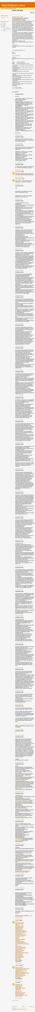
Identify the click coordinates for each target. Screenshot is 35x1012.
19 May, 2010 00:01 (18, 248)
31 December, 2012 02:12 (19, 887)
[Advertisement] (20, 1003)
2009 (3, 25)
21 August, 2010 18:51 (19, 704)
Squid (13, 21)
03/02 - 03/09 (5, 27)
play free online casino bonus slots (22, 870)
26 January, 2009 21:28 (19, 169)
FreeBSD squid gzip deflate (19, 88)
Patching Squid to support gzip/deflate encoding (7, 29)
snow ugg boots (18, 839)
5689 (16, 982)
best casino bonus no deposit (21, 808)
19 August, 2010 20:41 (19, 323)
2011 (3, 23)
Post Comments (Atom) (22, 1009)
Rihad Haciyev (18, 178)
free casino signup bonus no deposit (23, 863)
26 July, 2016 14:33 (18, 963)
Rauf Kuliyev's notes (13, 5)
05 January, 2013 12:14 (19, 907)
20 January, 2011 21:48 (19, 762)
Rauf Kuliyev (18, 171)
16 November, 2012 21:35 (19, 843)
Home (23, 1006)
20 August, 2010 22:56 (19, 516)
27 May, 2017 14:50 (18, 980)
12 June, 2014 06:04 (18, 918)
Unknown (17, 920)
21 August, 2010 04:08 (19, 565)
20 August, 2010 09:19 (19, 442)
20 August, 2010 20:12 (19, 491)
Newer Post (14, 1006)
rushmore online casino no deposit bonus (24, 800)
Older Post (32, 1006)
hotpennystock (18, 788)
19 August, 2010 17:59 (19, 295)
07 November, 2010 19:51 (19, 735)
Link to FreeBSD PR (16, 55)
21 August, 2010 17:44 (19, 690)
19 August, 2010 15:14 (19, 270)
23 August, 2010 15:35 (19, 729)
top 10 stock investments (20, 780)
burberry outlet (18, 840)
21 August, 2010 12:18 (19, 642)
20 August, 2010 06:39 (19, 419)
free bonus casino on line (20, 816)
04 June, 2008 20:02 (18, 143)
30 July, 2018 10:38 (18, 998)
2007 (3, 30)
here (24, 50)
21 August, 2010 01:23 (19, 539)
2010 (3, 24)
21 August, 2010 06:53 (19, 589)
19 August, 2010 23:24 (19, 346)
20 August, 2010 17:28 (19, 468)
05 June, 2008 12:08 (18, 162)
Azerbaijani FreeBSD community (4, 18)
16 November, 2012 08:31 (19, 791)
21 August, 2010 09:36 (19, 615)
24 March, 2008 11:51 (19, 135)
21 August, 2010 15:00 (19, 667)
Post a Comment (15, 1000)
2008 (3, 26)
